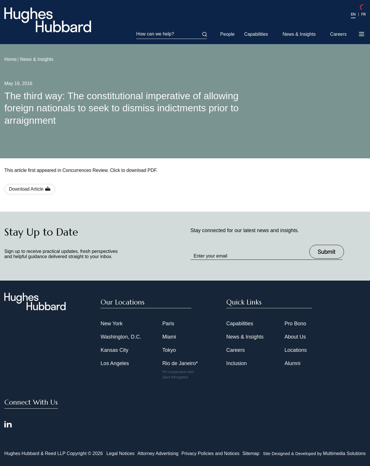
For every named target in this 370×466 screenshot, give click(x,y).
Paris (168, 323)
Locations (295, 350)
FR (363, 14)
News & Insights (299, 34)
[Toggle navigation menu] (362, 35)
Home (10, 59)
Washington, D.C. (121, 337)
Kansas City (114, 350)
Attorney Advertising (157, 453)
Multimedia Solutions (344, 453)
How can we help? (171, 34)
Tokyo (169, 350)
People (227, 34)
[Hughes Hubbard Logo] (47, 19)
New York (112, 323)
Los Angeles (115, 363)
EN (353, 14)
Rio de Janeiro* (180, 363)
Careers (338, 34)
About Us (295, 337)
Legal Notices (120, 453)
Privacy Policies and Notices (210, 453)
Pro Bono (295, 323)
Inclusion (236, 363)
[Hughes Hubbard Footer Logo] (35, 308)
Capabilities (256, 34)
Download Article (26, 189)
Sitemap (250, 453)
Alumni (292, 363)
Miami (169, 337)
